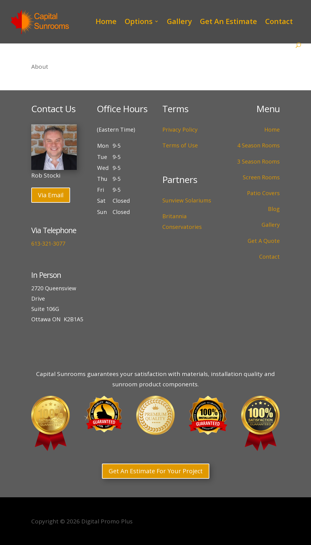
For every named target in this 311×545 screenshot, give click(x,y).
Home (106, 22)
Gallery (179, 22)
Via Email (50, 195)
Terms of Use (180, 145)
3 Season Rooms (258, 161)
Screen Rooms (261, 177)
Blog (274, 208)
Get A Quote (264, 240)
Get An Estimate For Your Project (156, 471)
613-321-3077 (48, 243)
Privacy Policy (180, 129)
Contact (279, 22)
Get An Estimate (228, 22)
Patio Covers (263, 193)
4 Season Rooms (258, 145)
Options (139, 22)
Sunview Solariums (186, 200)
